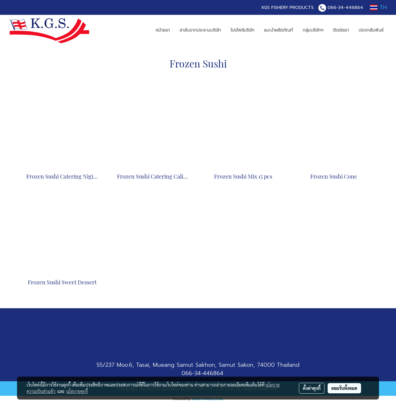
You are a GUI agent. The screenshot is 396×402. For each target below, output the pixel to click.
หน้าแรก (163, 30)
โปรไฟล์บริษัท (242, 30)
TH (378, 7)
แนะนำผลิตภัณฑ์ (278, 30)
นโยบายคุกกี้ (77, 391)
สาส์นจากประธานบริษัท (200, 30)
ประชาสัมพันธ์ (371, 30)
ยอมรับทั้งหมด (344, 388)
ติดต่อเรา (341, 30)
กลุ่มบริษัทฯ (313, 30)
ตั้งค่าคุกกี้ (312, 388)
